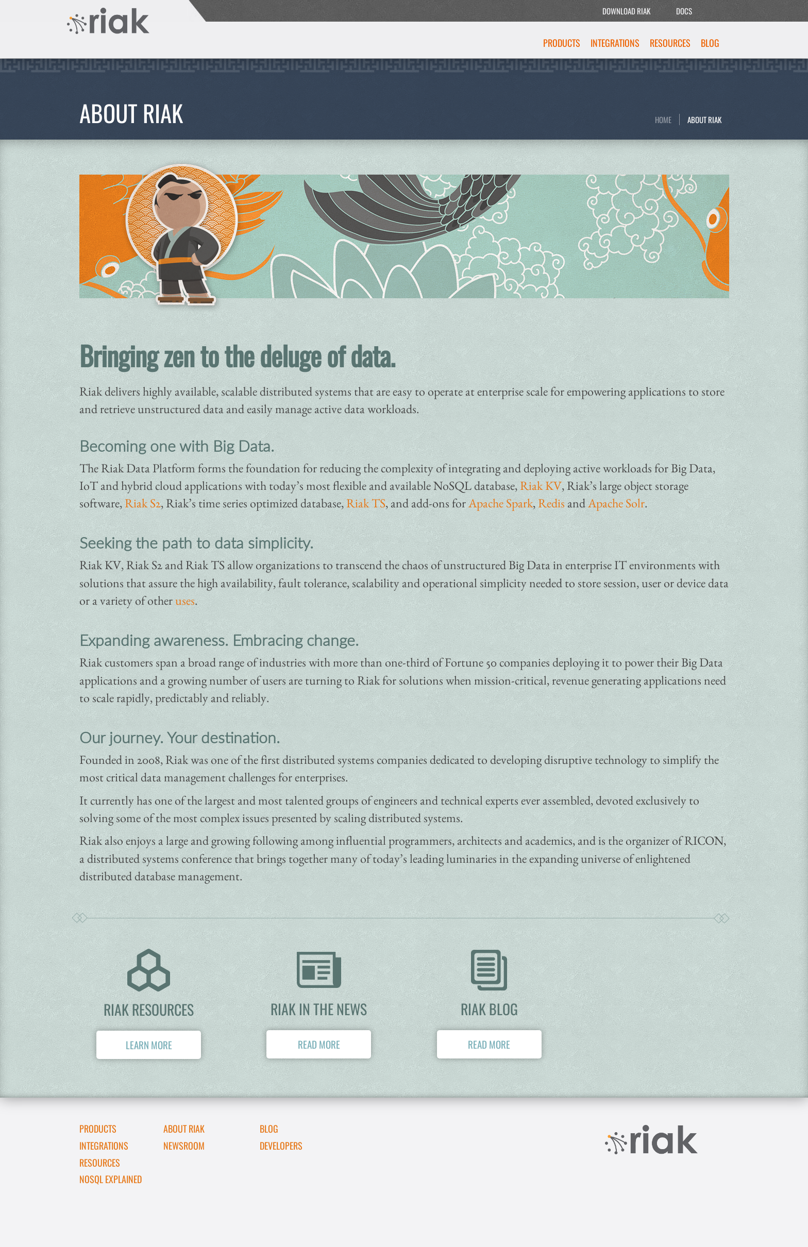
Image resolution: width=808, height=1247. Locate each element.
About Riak (704, 119)
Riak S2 (143, 503)
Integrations (615, 42)
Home (663, 119)
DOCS (684, 10)
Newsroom (184, 1145)
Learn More (149, 1044)
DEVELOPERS (281, 1145)
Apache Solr (616, 503)
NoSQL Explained (110, 1179)
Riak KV (541, 485)
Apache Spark (500, 503)
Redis (551, 503)
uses (185, 600)
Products (561, 42)
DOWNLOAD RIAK (626, 10)
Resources (670, 42)
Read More (319, 1044)
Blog (710, 42)
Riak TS (365, 503)
